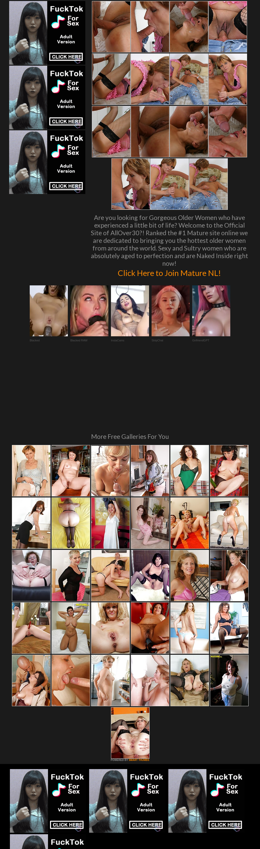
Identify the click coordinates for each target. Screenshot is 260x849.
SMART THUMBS (139, 690)
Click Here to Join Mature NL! (169, 272)
